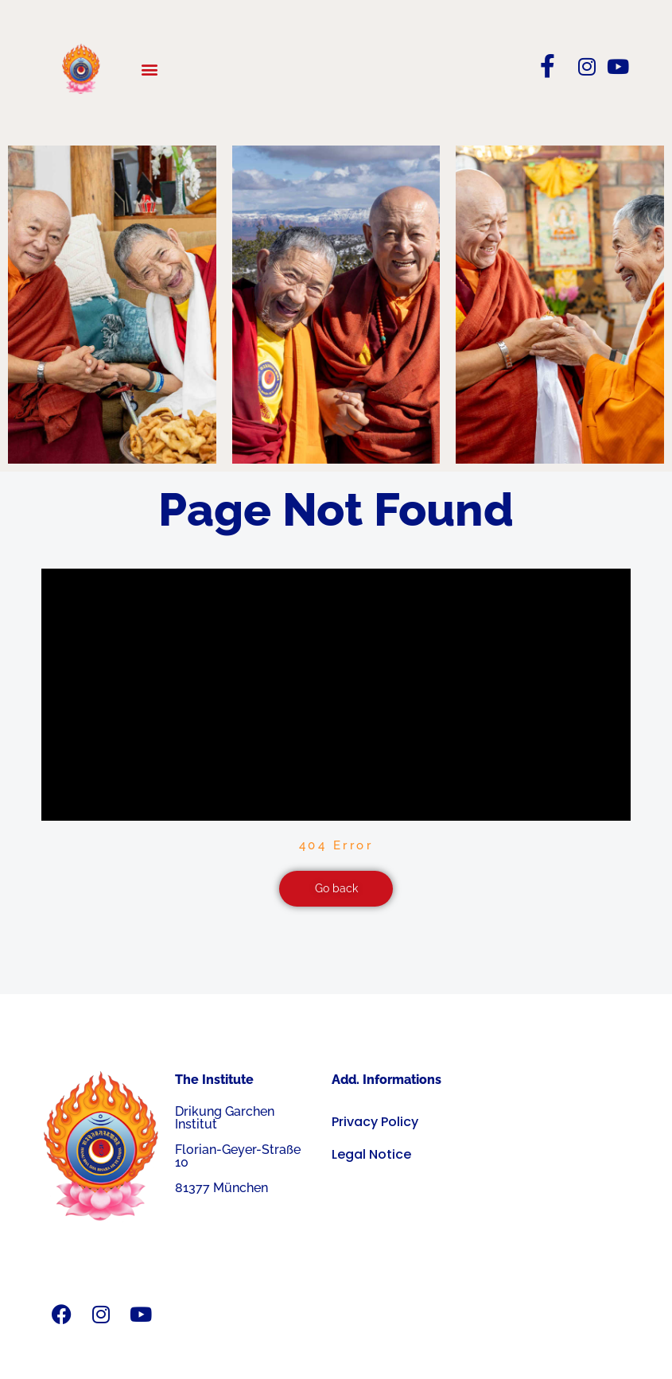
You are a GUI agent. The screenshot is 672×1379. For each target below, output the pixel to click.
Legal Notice (371, 1154)
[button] (149, 69)
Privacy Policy (375, 1122)
